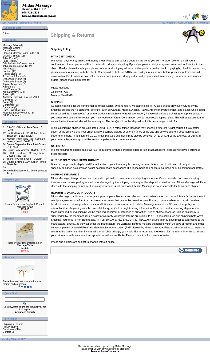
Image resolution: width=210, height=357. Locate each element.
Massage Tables (11, 45)
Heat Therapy (10, 89)
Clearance (8, 107)
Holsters (7, 86)
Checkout (202, 22)
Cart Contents (186, 22)
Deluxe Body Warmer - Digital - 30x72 (26, 150)
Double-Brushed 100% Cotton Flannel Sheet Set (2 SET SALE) (26, 134)
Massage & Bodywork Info (16, 112)
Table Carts (9, 58)
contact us (141, 235)
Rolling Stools (10, 74)
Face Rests (9, 61)
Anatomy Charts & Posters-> (18, 97)
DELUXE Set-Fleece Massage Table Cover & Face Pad (26, 154)
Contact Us (8, 332)
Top (4, 22)
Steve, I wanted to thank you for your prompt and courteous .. (22, 282)
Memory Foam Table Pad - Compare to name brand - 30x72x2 (26, 140)
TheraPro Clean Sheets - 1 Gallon (24, 159)
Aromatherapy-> (11, 92)
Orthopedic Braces (12, 81)
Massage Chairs (11, 48)
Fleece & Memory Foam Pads (18, 53)
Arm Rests (8, 68)
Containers (8, 105)
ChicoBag (8, 99)
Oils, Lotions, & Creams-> (16, 63)
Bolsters (7, 71)
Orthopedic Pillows (12, 79)
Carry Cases (9, 50)
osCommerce (111, 351)
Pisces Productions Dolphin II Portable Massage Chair (25, 205)
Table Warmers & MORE (15, 66)
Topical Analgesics (12, 84)
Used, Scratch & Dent (14, 110)
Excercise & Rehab (13, 76)
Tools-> (7, 94)
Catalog (12, 22)
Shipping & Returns (30, 22)
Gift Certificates (11, 115)
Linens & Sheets (11, 55)
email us (185, 227)
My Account (168, 22)
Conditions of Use (12, 329)
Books (6, 102)
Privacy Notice (10, 326)
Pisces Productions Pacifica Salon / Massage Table (25, 244)
